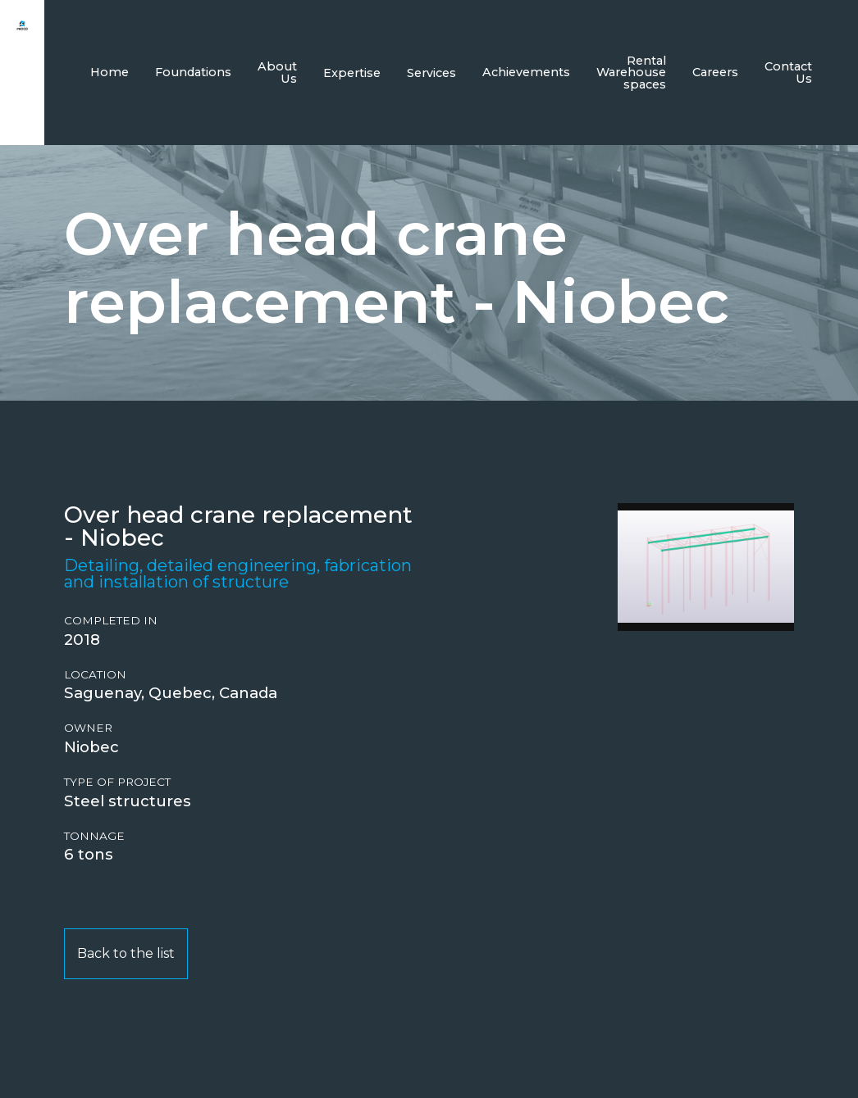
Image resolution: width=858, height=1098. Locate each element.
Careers (715, 72)
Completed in (110, 621)
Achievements (526, 72)
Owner (88, 728)
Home (109, 72)
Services (431, 73)
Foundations (193, 72)
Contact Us (788, 72)
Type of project (117, 782)
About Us (277, 72)
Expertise (352, 73)
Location (95, 675)
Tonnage (94, 836)
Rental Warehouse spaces (631, 72)
